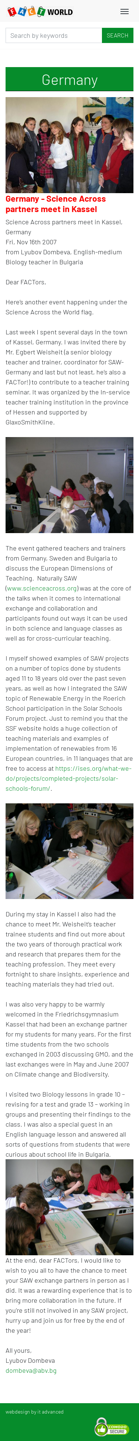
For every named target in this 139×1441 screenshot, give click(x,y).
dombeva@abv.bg (31, 1370)
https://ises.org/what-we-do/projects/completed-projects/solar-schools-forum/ (69, 778)
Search (118, 35)
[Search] (54, 35)
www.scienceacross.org (42, 588)
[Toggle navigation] (124, 11)
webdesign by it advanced (35, 1411)
